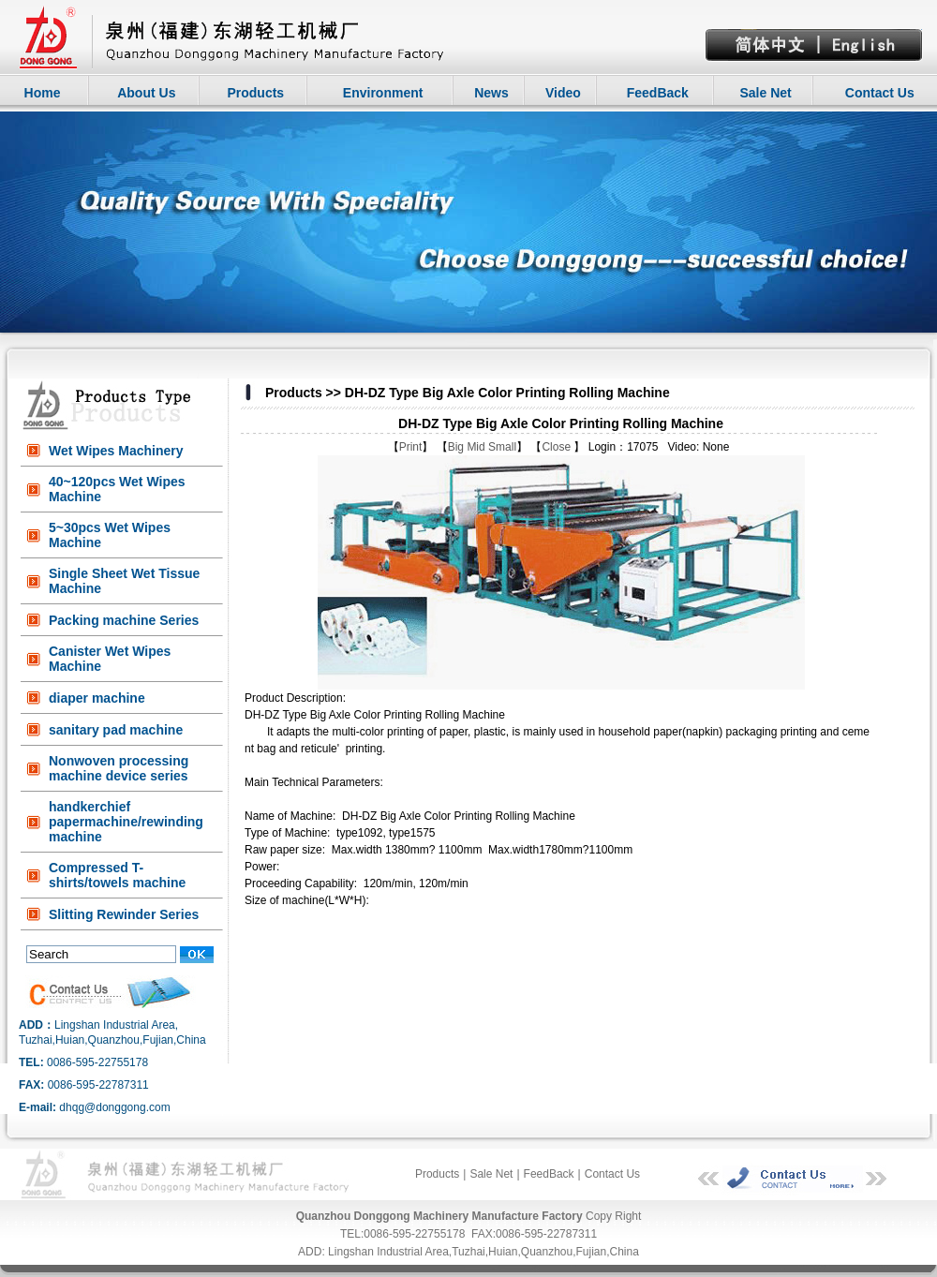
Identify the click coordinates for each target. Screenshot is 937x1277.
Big (456, 446)
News (491, 92)
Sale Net (765, 92)
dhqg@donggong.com (114, 1107)
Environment (383, 92)
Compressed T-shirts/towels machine (117, 875)
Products (255, 92)
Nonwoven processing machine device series (118, 768)
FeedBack (658, 92)
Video (563, 92)
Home (42, 92)
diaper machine (97, 697)
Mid (475, 446)
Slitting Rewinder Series (124, 914)
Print (411, 446)
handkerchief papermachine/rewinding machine (126, 821)
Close (557, 446)
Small (502, 446)
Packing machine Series (124, 620)
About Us (146, 92)
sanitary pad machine (116, 729)
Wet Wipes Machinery (116, 450)
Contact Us (880, 92)
